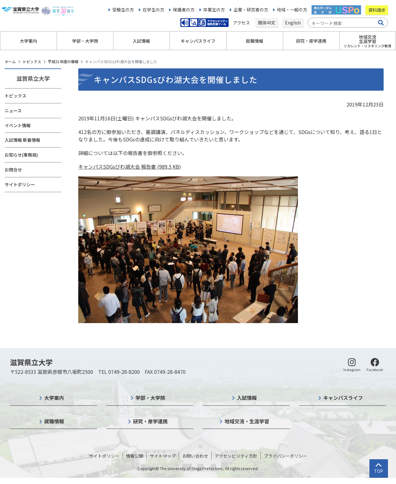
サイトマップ (163, 456)
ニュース (13, 110)
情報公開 (134, 456)
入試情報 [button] (141, 41)
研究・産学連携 (150, 421)
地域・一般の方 (292, 9)
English (293, 22)
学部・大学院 (150, 397)
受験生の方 (123, 9)
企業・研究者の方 (251, 9)
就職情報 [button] (254, 41)
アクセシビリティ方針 (236, 456)
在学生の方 (153, 9)
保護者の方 (184, 9)
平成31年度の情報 (63, 61)
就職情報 (54, 421)
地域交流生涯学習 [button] (367, 41)
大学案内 (54, 397)
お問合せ (13, 169)
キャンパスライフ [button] (198, 41)
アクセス (242, 22)
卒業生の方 (214, 9)
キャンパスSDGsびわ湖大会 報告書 (129, 166)
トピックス (32, 61)
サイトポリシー (20, 184)
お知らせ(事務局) (21, 155)
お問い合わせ (195, 456)
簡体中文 (266, 22)
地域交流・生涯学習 (247, 421)
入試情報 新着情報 (22, 140)
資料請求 (376, 10)
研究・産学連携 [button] (311, 41)
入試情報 (247, 397)
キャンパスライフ (343, 397)
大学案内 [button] (28, 41)
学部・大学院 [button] (85, 41)
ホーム (10, 61)
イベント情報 (18, 125)
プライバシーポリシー (285, 456)
